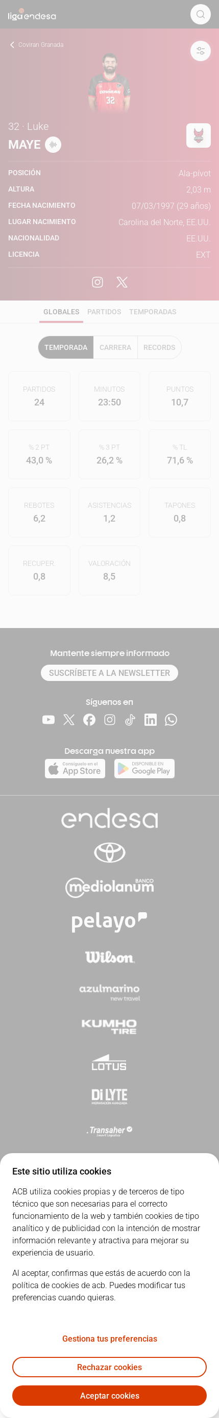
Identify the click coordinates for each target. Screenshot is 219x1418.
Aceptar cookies (109, 1396)
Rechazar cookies (109, 1367)
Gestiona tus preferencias (109, 1339)
